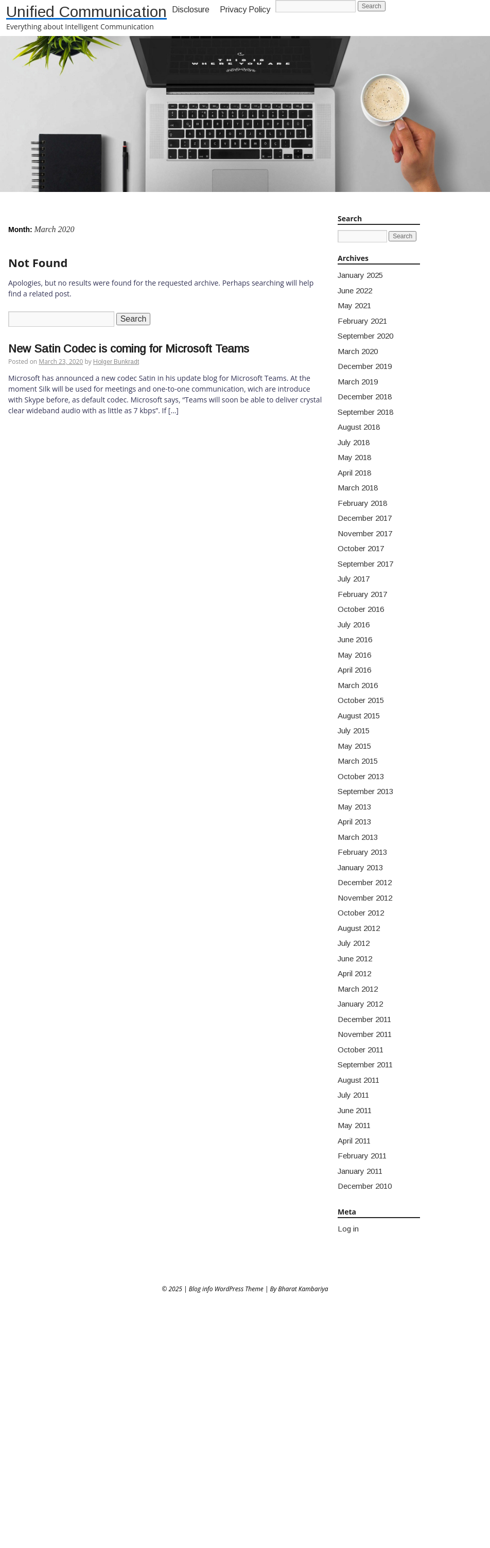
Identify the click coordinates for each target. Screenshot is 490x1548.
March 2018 (358, 487)
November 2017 (365, 533)
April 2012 (354, 973)
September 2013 (365, 791)
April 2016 (354, 669)
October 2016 (361, 609)
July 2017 (354, 578)
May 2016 (354, 654)
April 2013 (354, 821)
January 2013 (360, 867)
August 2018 (359, 427)
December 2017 (365, 518)
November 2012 (365, 897)
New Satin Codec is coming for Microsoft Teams (128, 348)
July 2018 (354, 442)
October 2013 (361, 776)
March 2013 (358, 837)
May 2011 (354, 1125)
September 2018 (365, 412)
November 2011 (365, 1034)
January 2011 (360, 1171)
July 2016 (354, 624)
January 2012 (360, 1003)
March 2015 (358, 761)
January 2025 (360, 275)
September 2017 (365, 563)
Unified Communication (86, 11)
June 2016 (355, 639)
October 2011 (360, 1049)
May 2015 (354, 746)
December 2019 (365, 366)
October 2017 (361, 548)
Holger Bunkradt (116, 361)
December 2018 (365, 396)
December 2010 (365, 1186)
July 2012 (354, 943)
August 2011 (358, 1080)
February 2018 (362, 503)
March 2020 (358, 351)
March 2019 (358, 381)
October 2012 (361, 912)
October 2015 (361, 700)
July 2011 (353, 1094)
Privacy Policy (245, 9)
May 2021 (354, 305)
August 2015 (359, 715)
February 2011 (362, 1155)
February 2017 (362, 594)
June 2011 (355, 1110)
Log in (348, 1228)
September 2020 (365, 335)
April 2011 (354, 1140)
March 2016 (358, 685)
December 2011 (364, 1019)
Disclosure (190, 9)
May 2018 (354, 457)
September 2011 (365, 1064)
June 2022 (355, 290)
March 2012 (358, 988)
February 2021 (362, 320)
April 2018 (354, 472)
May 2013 (354, 806)
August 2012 (359, 928)
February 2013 (362, 852)
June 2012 (355, 958)
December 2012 (365, 882)
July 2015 (354, 730)
